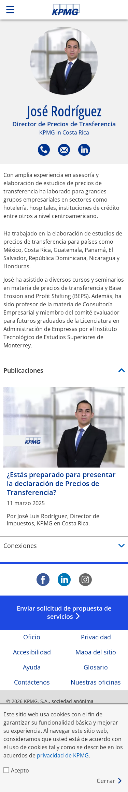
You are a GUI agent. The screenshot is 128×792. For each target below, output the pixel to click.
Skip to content (77, 9)
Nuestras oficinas (96, 683)
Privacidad (96, 637)
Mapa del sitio (95, 652)
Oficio (31, 637)
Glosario (96, 668)
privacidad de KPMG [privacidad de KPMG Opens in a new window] (63, 755)
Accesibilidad (32, 652)
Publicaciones (23, 370)
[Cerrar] (110, 781)
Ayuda (32, 668)
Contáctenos (32, 683)
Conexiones (20, 545)
